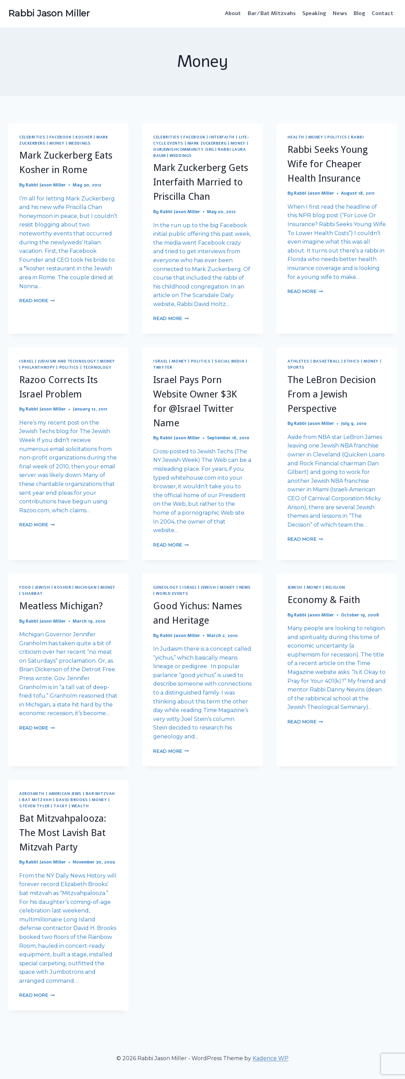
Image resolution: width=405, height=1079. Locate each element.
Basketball (326, 361)
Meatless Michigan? (61, 606)
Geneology (165, 587)
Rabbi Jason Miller (46, 185)
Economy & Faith (323, 599)
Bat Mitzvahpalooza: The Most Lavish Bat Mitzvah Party (62, 833)
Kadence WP (271, 1058)
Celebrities (32, 137)
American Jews (65, 793)
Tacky (60, 806)
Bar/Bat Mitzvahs (272, 13)
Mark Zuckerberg (206, 143)
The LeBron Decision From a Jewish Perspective (331, 394)
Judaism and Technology (67, 361)
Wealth (80, 806)
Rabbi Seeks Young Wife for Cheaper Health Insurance (327, 164)
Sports (296, 367)
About (233, 13)
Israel (26, 361)
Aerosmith (32, 793)
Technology (97, 367)
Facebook (60, 137)
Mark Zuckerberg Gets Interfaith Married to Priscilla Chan (200, 182)
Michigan (85, 587)
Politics (337, 137)
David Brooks (72, 799)
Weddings (79, 143)
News (340, 13)
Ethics (351, 361)
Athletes (298, 361)
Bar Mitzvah (100, 793)
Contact (382, 13)
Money (56, 143)
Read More (37, 300)
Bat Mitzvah (37, 799)
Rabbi (357, 137)
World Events (172, 593)
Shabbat (32, 593)
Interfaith (222, 137)
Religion (335, 587)
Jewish (42, 587)
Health (295, 137)
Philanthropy (38, 367)
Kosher (83, 137)
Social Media (229, 361)
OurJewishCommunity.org (183, 149)
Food (25, 587)
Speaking (314, 13)
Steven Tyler (34, 806)
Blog (359, 13)
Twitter (162, 367)
